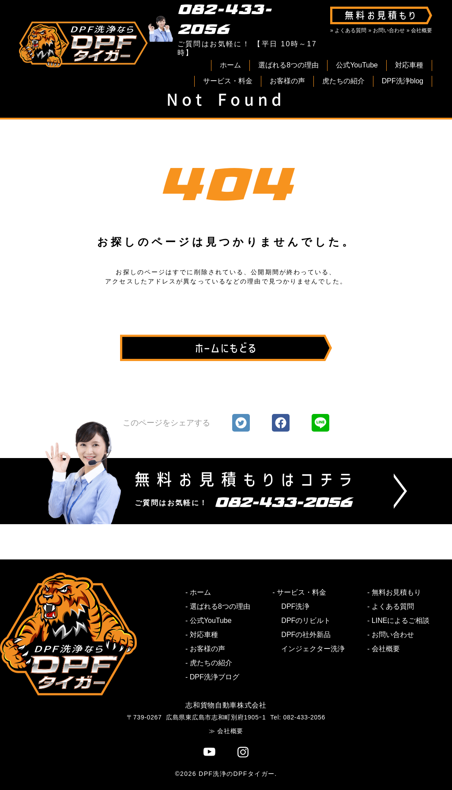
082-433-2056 (224, 20)
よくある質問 (393, 606)
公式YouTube (357, 65)
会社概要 (386, 648)
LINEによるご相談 (401, 620)
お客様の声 (287, 81)
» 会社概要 (419, 30)
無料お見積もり (396, 592)
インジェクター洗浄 (313, 648)
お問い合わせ (393, 634)
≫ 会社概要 (226, 730)
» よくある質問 (348, 30)
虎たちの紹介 (343, 81)
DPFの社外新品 (306, 634)
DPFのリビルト (306, 620)
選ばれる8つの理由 (288, 65)
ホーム (230, 65)
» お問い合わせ (387, 30)
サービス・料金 (227, 81)
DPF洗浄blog (402, 81)
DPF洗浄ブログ (214, 677)
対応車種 (409, 65)
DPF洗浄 (295, 606)
